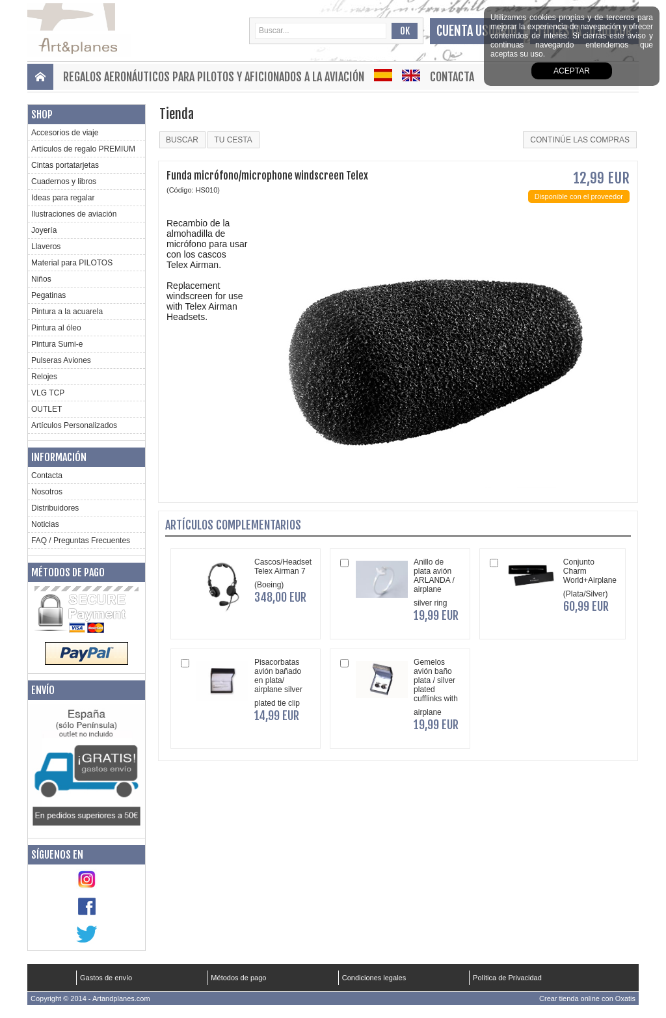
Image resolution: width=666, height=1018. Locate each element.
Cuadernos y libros (63, 181)
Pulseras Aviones (61, 360)
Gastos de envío (106, 978)
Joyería (44, 230)
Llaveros (45, 246)
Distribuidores (55, 508)
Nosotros (46, 491)
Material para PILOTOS (72, 262)
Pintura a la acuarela (67, 311)
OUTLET (46, 409)
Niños (41, 279)
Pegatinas (48, 295)
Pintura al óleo (56, 327)
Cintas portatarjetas (65, 165)
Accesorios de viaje (64, 132)
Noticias (45, 524)
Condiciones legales (374, 978)
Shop (42, 114)
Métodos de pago (68, 572)
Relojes (44, 376)
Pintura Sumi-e (57, 344)
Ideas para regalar (62, 197)
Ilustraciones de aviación (73, 214)
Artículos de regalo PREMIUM (83, 149)
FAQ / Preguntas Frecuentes (80, 540)
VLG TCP (47, 392)
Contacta (452, 77)
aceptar (571, 70)
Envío (43, 690)
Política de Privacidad (507, 978)
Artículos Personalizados (74, 425)
